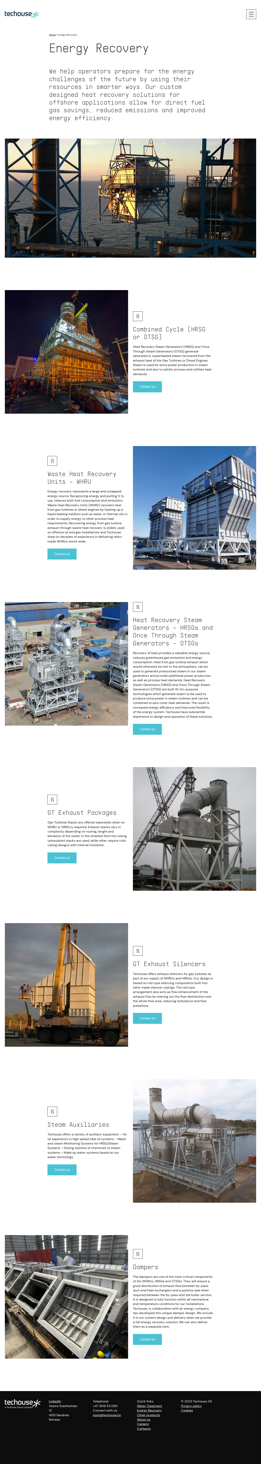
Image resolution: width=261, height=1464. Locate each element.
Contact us (147, 386)
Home (52, 34)
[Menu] (251, 14)
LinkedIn (55, 1401)
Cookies (187, 1410)
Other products (148, 1415)
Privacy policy (191, 1406)
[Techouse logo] (22, 14)
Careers (143, 1424)
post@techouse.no (107, 1415)
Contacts (144, 1429)
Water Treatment (149, 1406)
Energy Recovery (149, 1410)
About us (143, 1419)
